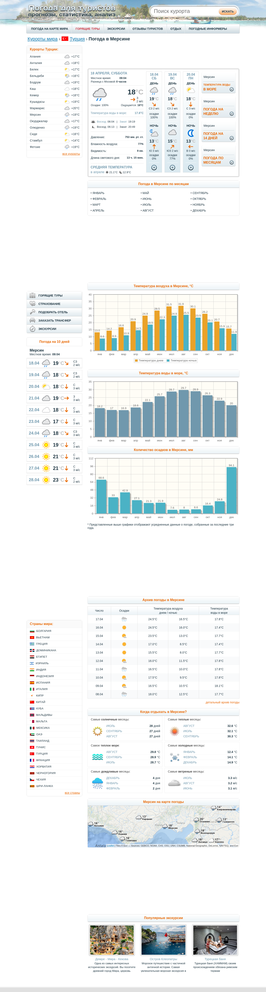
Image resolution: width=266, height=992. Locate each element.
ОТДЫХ (175, 28)
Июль (110, 726)
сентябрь (200, 193)
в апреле (97, 172)
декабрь (199, 210)
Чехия (41, 779)
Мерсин (35, 114)
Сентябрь (114, 731)
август (148, 210)
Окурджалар (39, 121)
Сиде (33, 134)
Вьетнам (43, 637)
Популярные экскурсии (163, 918)
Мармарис (37, 108)
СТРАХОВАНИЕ (49, 304)
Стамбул (36, 140)
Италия (42, 689)
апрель (98, 210)
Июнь (188, 788)
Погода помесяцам (213, 160)
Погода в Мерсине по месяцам (163, 184)
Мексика (43, 727)
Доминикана (46, 650)
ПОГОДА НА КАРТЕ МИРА (49, 28)
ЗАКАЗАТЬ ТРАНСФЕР (54, 320)
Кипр (40, 695)
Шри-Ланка (44, 786)
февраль (99, 198)
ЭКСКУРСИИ (116, 28)
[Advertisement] (163, 54)
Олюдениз (37, 127)
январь (98, 193)
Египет (41, 656)
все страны (72, 792)
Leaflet (110, 845)
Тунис (41, 747)
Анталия (36, 63)
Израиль (42, 663)
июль (147, 204)
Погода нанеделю (213, 111)
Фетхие (35, 147)
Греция (42, 643)
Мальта (41, 721)
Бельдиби (37, 76)
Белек (34, 69)
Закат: (124, 121)
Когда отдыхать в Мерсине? (163, 712)
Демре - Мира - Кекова (111, 959)
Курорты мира (43, 38)
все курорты (71, 153)
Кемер (34, 95)
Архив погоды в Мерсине (163, 600)
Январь (189, 752)
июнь (147, 198)
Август (111, 736)
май (146, 193)
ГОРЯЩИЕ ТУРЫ (88, 28)
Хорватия (43, 766)
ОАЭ (39, 734)
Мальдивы (44, 714)
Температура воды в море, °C (163, 373)
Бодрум (35, 82)
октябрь (199, 198)
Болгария (43, 631)
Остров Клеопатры (163, 959)
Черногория (46, 773)
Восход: (102, 121)
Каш (33, 88)
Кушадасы (37, 101)
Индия (41, 669)
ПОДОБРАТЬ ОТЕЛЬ (53, 312)
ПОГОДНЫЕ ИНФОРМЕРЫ (208, 28)
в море (216, 87)
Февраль (190, 757)
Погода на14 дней (213, 136)
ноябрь (199, 204)
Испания (43, 682)
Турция (77, 38)
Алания (35, 56)
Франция (43, 760)
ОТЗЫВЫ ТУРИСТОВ (148, 28)
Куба (39, 708)
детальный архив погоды (222, 702)
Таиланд (42, 740)
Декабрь (190, 762)
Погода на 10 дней (54, 341)
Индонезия (45, 676)
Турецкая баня (215, 959)
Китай (40, 702)
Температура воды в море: (109, 113)
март (96, 204)
